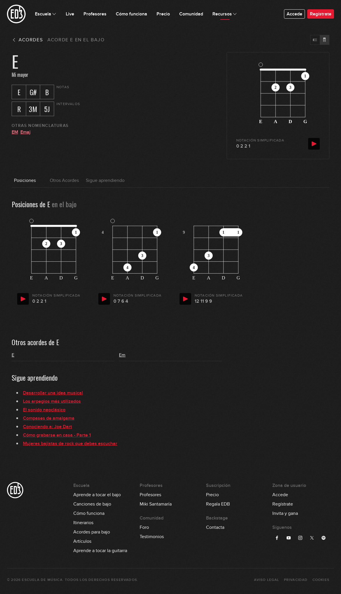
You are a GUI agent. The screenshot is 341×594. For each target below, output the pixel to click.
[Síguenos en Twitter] (312, 537)
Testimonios (152, 537)
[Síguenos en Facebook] (277, 537)
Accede (294, 14)
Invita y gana (285, 513)
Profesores (150, 495)
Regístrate (320, 14)
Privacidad (296, 580)
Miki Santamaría (156, 504)
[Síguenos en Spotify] (323, 537)
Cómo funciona (88, 513)
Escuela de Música (42, 580)
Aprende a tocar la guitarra (100, 551)
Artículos (82, 541)
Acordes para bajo (91, 532)
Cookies (320, 580)
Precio (212, 495)
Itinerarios (83, 523)
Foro (144, 527)
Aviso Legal (266, 580)
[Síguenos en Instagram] (300, 537)
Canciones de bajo (92, 504)
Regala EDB (218, 504)
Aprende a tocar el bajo (97, 495)
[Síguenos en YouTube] (288, 537)
